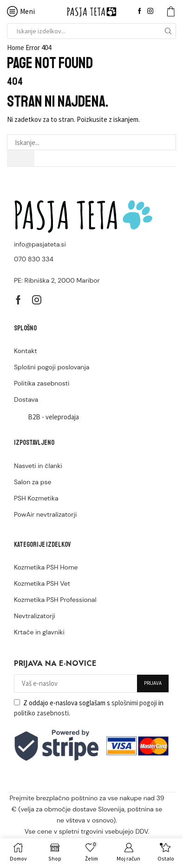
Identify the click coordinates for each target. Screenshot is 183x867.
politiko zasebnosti (41, 713)
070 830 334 (33, 259)
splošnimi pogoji (134, 702)
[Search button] (168, 31)
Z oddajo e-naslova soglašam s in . (88, 707)
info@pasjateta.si (40, 244)
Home (15, 47)
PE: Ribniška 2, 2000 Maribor (57, 280)
